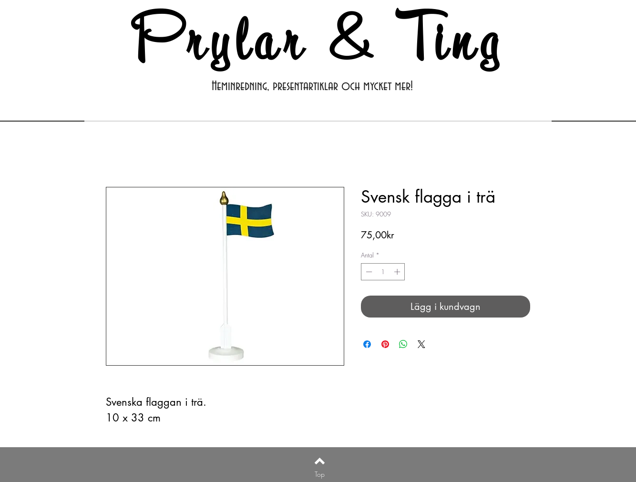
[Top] (319, 474)
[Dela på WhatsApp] (403, 344)
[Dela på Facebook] (367, 344)
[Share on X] (421, 344)
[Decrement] (368, 272)
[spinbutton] (383, 272)
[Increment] (398, 272)
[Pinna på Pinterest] (385, 344)
